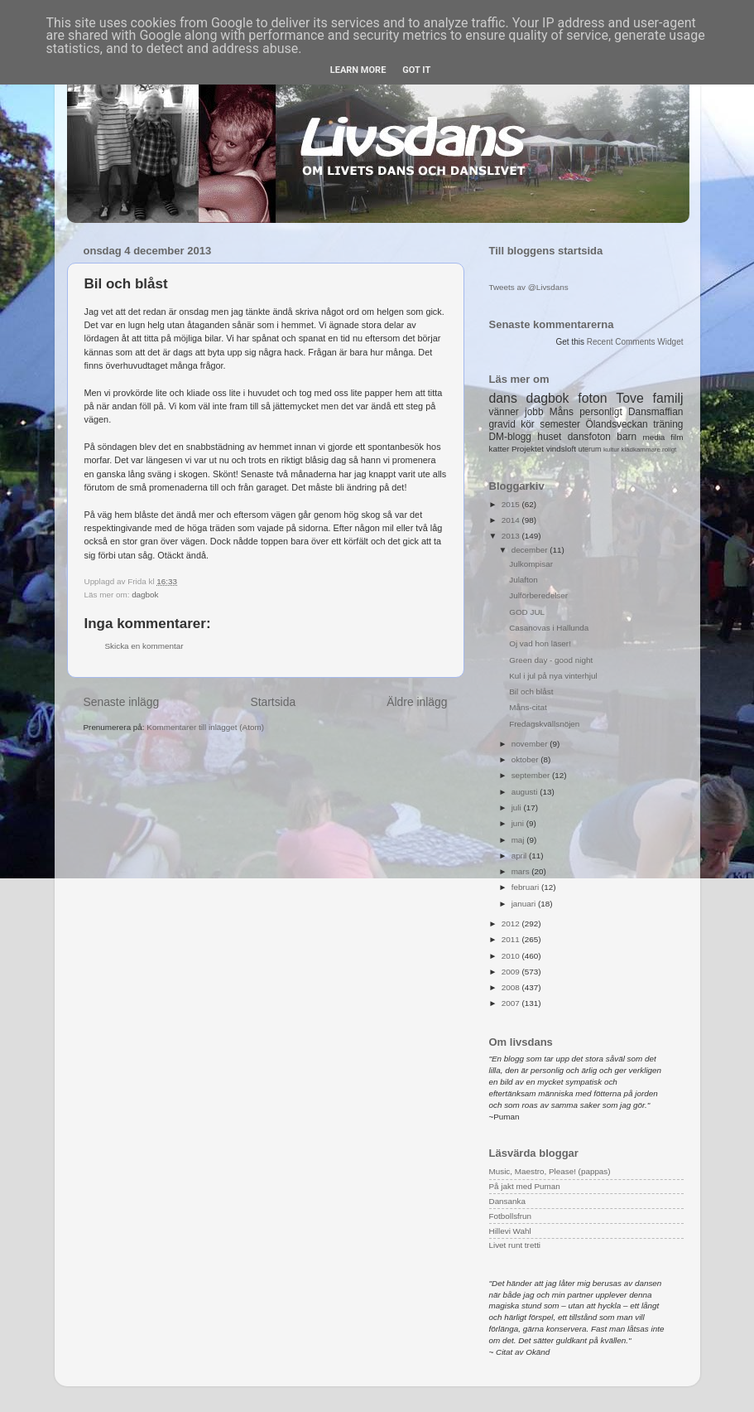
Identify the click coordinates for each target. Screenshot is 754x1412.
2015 (512, 504)
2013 (512, 535)
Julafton (523, 579)
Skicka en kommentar (144, 645)
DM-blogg (510, 436)
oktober (526, 759)
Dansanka (507, 1201)
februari (526, 887)
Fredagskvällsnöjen (544, 723)
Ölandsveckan (616, 424)
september (531, 775)
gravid (502, 424)
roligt (669, 449)
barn (626, 436)
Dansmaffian (655, 412)
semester (560, 424)
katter (499, 448)
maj (519, 839)
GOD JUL (527, 612)
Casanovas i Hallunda (548, 627)
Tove (629, 398)
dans (503, 398)
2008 (512, 987)
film (676, 437)
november (530, 743)
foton (592, 398)
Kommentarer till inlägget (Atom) (205, 727)
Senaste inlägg (122, 701)
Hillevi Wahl (510, 1231)
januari (524, 903)
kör (528, 424)
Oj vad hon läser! (540, 643)
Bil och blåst (531, 691)
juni (518, 823)
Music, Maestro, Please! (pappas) (550, 1171)
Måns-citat (528, 707)
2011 (512, 939)
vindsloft (561, 448)
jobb (534, 412)
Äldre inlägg (417, 701)
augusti (525, 791)
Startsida (272, 701)
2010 (512, 955)
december (530, 549)
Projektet (527, 448)
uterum (590, 449)
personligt (600, 412)
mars (521, 871)
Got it (416, 70)
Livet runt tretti (515, 1245)
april (520, 855)
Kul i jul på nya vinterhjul (553, 675)
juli (517, 807)
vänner (504, 412)
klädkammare (640, 449)
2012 (512, 923)
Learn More (358, 70)
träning (668, 424)
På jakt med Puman (524, 1186)
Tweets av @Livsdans (529, 287)
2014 (512, 520)
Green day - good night (551, 660)
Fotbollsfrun (510, 1216)
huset (549, 436)
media (653, 437)
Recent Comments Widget (635, 341)
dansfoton (589, 436)
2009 (512, 971)
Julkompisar (531, 563)
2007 (512, 1003)
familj (668, 398)
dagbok (145, 594)
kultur (611, 449)
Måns (562, 412)
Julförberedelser (538, 595)
